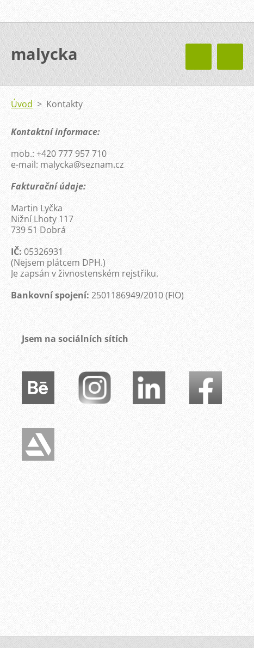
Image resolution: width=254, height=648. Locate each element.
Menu (230, 57)
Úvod (22, 104)
